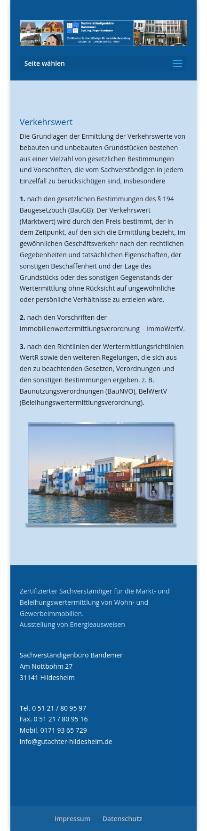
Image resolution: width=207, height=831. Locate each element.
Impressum (72, 818)
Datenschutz (123, 818)
